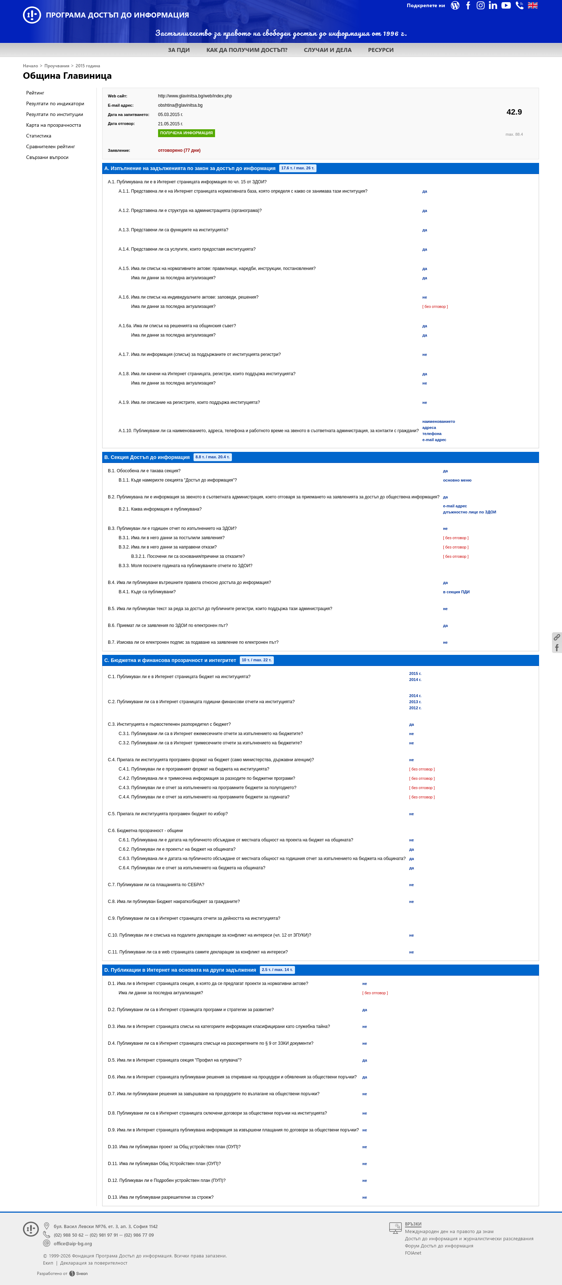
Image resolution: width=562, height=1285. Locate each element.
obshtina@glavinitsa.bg (180, 105)
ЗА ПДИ (179, 49)
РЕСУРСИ (381, 49)
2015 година (88, 65)
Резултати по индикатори (55, 103)
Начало (30, 65)
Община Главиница (67, 74)
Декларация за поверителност (93, 1263)
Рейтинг (35, 92)
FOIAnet (413, 1253)
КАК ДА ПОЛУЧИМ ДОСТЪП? (246, 49)
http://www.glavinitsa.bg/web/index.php (195, 95)
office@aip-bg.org (73, 1243)
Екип (48, 1263)
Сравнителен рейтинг (50, 146)
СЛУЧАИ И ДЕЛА (328, 49)
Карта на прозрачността (53, 124)
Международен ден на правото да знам (449, 1231)
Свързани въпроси (47, 157)
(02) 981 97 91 (104, 1235)
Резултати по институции (54, 114)
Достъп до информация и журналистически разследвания (469, 1238)
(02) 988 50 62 (69, 1235)
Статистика (38, 135)
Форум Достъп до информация (439, 1245)
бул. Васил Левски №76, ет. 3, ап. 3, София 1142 (106, 1226)
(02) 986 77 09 (139, 1235)
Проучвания (56, 65)
